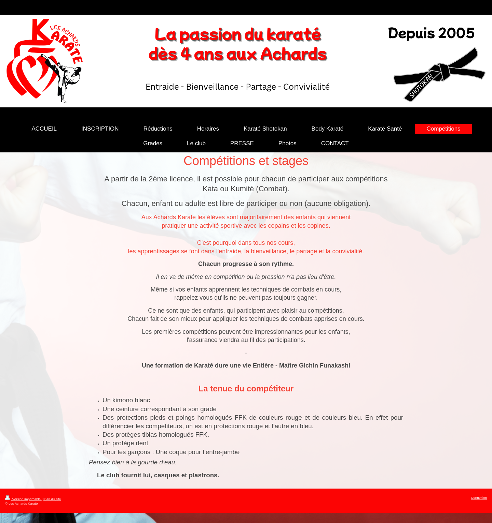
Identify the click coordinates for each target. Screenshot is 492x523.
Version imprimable (23, 499)
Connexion (479, 497)
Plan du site (52, 499)
